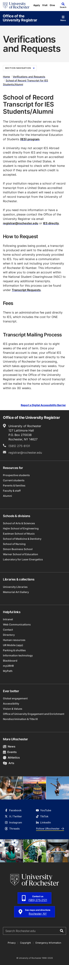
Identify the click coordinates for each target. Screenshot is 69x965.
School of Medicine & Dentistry (22, 538)
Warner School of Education (20, 554)
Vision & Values (12, 708)
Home (6, 76)
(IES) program (29, 139)
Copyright (25, 942)
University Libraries (15, 587)
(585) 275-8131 (19, 446)
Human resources (14, 640)
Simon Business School (18, 549)
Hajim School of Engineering (21, 528)
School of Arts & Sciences (19, 523)
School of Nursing (14, 544)
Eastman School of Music (19, 533)
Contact (8, 629)
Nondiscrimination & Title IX (20, 719)
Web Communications (17, 624)
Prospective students (16, 475)
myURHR (8, 665)
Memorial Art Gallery (16, 592)
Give (52, 5)
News (9, 746)
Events (10, 752)
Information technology (18, 655)
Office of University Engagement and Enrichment (33, 714)
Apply (36, 5)
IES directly (51, 223)
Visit (44, 5)
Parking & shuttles (14, 650)
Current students (13, 480)
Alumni (7, 496)
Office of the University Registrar (20, 17)
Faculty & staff (12, 490)
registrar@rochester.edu (20, 223)
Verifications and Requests (29, 76)
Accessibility (11, 703)
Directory (9, 635)
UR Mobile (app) (13, 645)
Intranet (8, 619)
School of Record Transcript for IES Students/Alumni (25, 82)
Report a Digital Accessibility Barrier (43, 405)
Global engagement (15, 698)
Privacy (11, 942)
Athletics (11, 757)
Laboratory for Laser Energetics (23, 559)
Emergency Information (48, 942)
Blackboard (10, 660)
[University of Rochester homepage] (16, 5)
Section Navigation (20, 68)
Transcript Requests (26, 290)
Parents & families (14, 485)
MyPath (8, 671)
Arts (8, 763)
